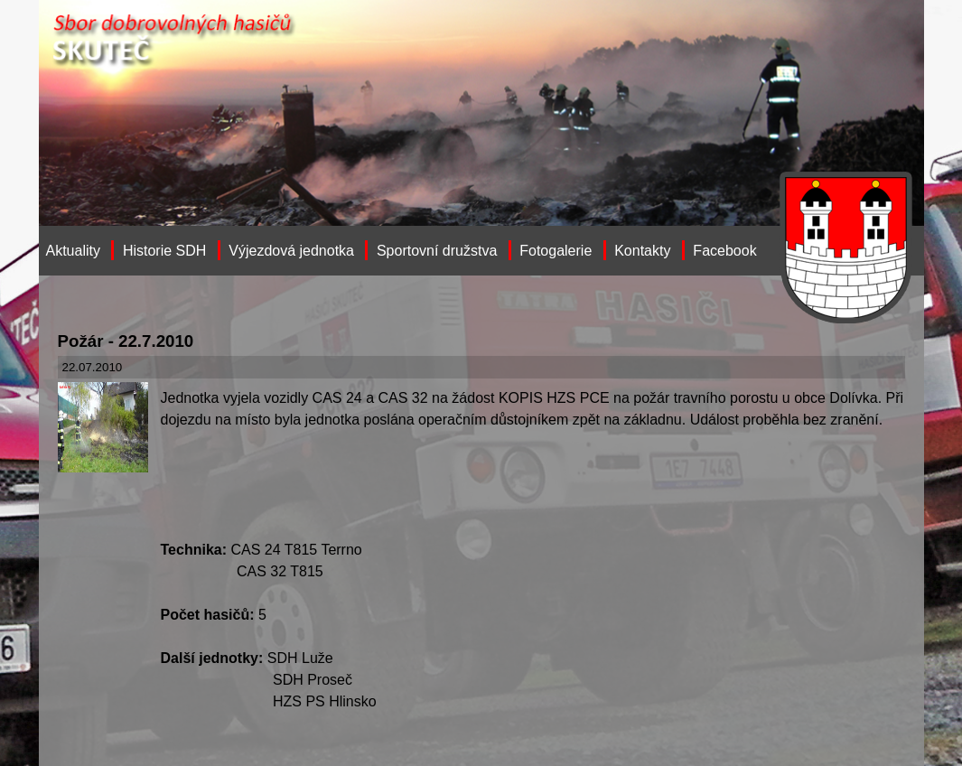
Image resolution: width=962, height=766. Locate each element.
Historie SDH (164, 250)
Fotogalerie (555, 250)
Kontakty (642, 250)
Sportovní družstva (437, 250)
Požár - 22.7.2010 (126, 341)
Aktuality (73, 250)
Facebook (724, 250)
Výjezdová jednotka (291, 250)
